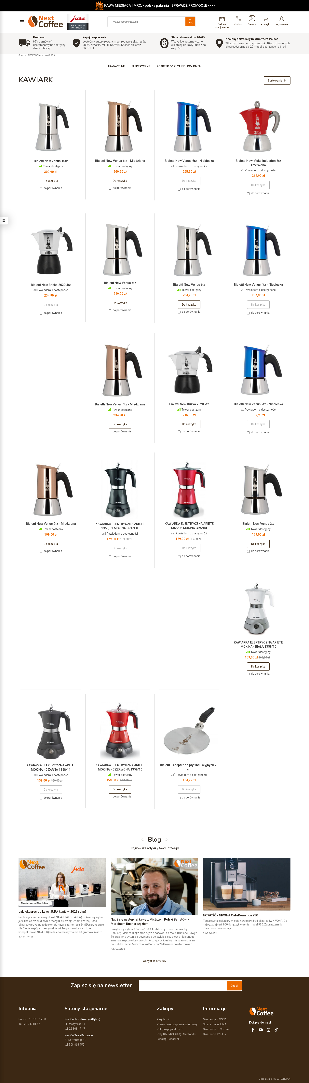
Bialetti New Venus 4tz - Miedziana (120, 404)
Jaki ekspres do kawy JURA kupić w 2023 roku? (52, 911)
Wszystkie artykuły (154, 960)
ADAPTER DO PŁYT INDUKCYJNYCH (179, 66)
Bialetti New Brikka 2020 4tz (51, 285)
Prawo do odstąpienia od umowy (177, 1024)
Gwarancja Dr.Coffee (216, 1029)
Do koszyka (51, 181)
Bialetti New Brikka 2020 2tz (189, 404)
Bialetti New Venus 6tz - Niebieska (189, 161)
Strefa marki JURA (214, 1024)
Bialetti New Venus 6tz (189, 285)
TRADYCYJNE (116, 66)
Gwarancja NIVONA (215, 1019)
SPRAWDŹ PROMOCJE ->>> (193, 5)
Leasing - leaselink (168, 1038)
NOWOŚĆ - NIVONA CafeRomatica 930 (230, 915)
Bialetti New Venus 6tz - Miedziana (120, 161)
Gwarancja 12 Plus (214, 1034)
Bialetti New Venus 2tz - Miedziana (51, 524)
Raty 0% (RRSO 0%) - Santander (176, 1034)
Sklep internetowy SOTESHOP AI (274, 1079)
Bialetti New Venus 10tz (51, 161)
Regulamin (163, 1019)
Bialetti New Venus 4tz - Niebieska (258, 285)
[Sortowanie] (277, 80)
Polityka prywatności (169, 1029)
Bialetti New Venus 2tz (258, 524)
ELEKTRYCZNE (141, 66)
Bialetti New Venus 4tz (120, 283)
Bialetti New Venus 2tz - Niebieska (258, 404)
